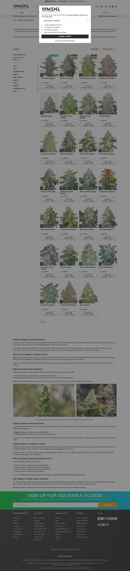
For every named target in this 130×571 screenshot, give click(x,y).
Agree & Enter (65, 36)
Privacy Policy (84, 15)
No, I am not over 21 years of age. (65, 40)
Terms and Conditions (73, 15)
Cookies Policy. (48, 16)
